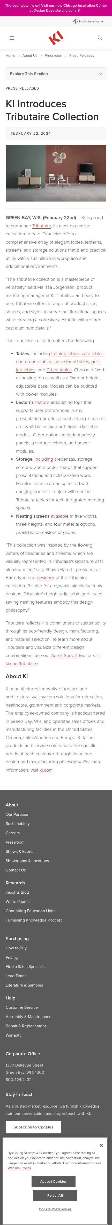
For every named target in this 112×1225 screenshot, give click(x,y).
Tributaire (41, 225)
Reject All (78, 1195)
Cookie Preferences (55, 1209)
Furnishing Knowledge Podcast (34, 920)
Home (10, 55)
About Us (30, 55)
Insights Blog (17, 892)
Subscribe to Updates (33, 1127)
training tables (65, 353)
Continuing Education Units (30, 911)
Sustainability (18, 823)
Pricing (12, 957)
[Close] (101, 1159)
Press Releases (81, 55)
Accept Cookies (32, 1195)
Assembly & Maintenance (28, 1016)
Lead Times (16, 976)
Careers (13, 833)
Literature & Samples (24, 985)
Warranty (13, 1035)
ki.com (46, 770)
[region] (55, 1188)
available (60, 516)
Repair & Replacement (26, 1026)
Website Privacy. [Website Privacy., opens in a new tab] (19, 1182)
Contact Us (16, 870)
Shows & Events (20, 851)
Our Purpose (17, 814)
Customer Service (22, 1007)
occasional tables (72, 361)
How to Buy (16, 948)
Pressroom (53, 55)
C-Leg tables (59, 369)
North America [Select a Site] (88, 21)
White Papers (17, 901)
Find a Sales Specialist (26, 966)
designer (45, 577)
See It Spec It (64, 655)
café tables (92, 353)
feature (42, 402)
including (44, 459)
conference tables (34, 361)
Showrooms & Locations (27, 860)
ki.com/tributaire (22, 663)
